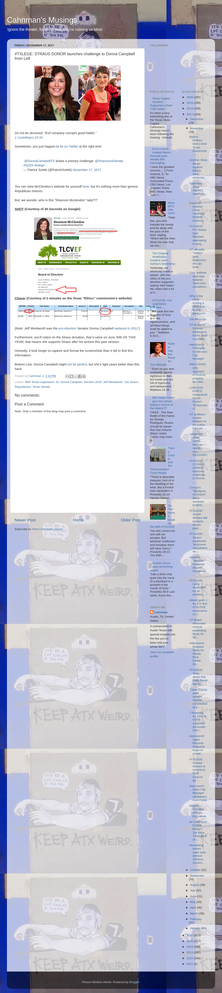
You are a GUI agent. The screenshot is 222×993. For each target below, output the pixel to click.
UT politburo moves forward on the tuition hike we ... (197, 421)
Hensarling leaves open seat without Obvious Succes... (197, 854)
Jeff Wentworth (113, 382)
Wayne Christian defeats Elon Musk (197, 811)
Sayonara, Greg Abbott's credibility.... (198, 190)
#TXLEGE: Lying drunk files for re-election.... (197, 587)
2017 (190, 114)
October (195, 869)
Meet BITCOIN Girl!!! (171, 208)
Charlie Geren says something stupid (161, 566)
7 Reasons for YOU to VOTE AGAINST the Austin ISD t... (197, 721)
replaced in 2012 (126, 328)
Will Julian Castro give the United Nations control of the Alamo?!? (162, 403)
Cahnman (161, 612)
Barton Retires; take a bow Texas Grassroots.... (198, 145)
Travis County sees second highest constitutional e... (198, 698)
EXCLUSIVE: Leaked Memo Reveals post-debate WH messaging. (160, 156)
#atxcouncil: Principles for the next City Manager (198, 351)
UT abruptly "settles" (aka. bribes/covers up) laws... (197, 258)
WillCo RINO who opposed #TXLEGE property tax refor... (197, 373)
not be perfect (77, 364)
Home (78, 520)
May (193, 902)
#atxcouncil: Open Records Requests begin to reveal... (197, 744)
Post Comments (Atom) (48, 529)
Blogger (134, 982)
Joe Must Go (197, 319)
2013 (190, 952)
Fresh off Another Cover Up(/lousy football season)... (197, 211)
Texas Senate (41, 386)
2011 (190, 963)
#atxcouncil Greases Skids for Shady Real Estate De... (196, 653)
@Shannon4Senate (109, 161)
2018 (190, 108)
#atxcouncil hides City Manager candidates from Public (198, 793)
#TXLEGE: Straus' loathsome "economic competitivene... (198, 542)
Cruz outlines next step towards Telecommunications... (198, 281)
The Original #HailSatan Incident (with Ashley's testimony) (162, 259)
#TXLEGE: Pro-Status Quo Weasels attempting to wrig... (197, 235)
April (193, 907)
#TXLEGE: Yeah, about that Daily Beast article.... (198, 677)
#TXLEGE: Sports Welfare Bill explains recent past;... (198, 519)
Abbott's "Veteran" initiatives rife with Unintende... (198, 566)
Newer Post (25, 520)
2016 (190, 935)
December (197, 119)
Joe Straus (131, 382)
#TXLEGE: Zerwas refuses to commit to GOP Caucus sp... (197, 770)
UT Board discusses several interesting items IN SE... (197, 628)
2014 (190, 946)
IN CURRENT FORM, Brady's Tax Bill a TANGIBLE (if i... (198, 830)
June (193, 896)
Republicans (23, 386)
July (193, 890)
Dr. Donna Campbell (69, 382)
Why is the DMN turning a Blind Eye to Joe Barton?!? (197, 304)
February (196, 919)
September (197, 875)
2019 (190, 102)
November (197, 128)
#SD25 (28, 165)
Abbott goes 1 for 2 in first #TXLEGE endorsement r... (198, 607)
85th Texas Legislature (39, 382)
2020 (190, 97)
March (194, 913)
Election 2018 (93, 382)
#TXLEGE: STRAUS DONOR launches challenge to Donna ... (197, 471)
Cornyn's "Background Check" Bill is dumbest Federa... (197, 496)
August (195, 884)
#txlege (39, 165)
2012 (190, 958)
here (86, 186)
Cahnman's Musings (42, 20)
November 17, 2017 (87, 170)
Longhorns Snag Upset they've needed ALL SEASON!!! (198, 444)
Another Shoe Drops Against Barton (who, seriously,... (198, 168)
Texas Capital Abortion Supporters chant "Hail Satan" (161, 104)
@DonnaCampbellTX (39, 161)
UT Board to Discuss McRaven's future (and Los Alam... (198, 332)
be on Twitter (69, 146)
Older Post (130, 520)
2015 (190, 941)
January (195, 928)
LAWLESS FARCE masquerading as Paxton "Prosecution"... (198, 398)
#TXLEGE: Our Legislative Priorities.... (161, 304)
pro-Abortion (67, 328)
